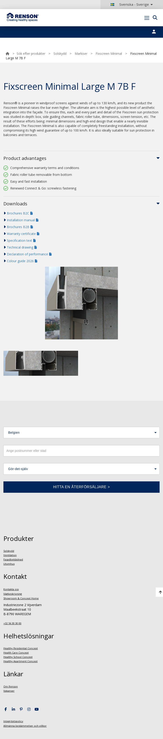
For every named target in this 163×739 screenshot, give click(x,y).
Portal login (152, 28)
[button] (81, 432)
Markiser (81, 53)
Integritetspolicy (13, 721)
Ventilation (10, 555)
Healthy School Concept (18, 657)
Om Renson (10, 686)
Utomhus (9, 563)
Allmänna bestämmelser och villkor (25, 725)
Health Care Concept (16, 652)
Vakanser (9, 690)
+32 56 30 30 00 (12, 623)
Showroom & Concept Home (21, 598)
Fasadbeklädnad (13, 559)
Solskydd (59, 53)
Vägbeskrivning (12, 593)
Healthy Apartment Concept (20, 661)
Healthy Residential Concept (20, 648)
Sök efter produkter (31, 53)
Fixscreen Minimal (109, 53)
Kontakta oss (11, 589)
